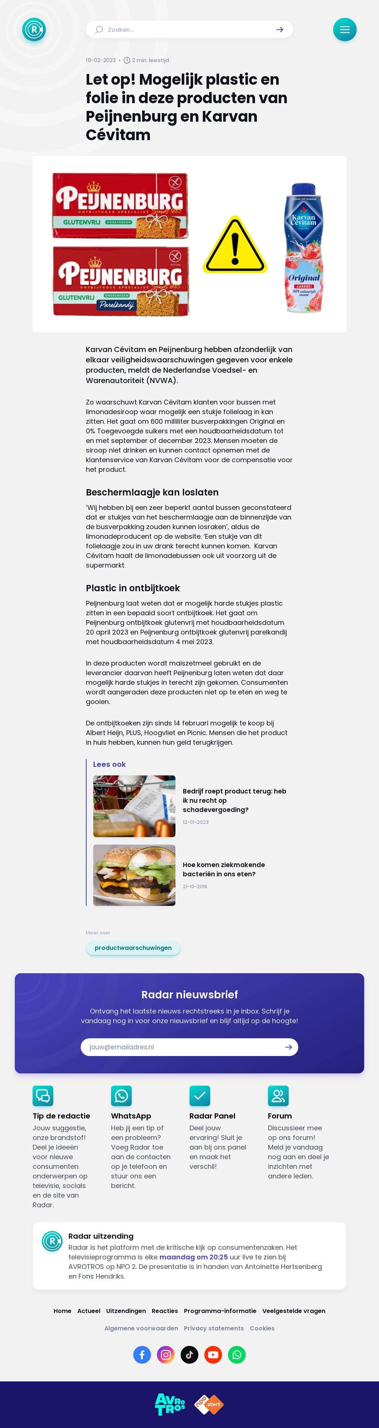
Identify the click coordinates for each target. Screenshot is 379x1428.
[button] (279, 29)
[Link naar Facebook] (142, 1355)
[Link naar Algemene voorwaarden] (141, 1328)
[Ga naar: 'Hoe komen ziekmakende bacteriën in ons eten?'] (193, 875)
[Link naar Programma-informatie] (220, 1311)
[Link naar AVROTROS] (170, 1404)
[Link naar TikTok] (189, 1355)
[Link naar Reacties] (165, 1311)
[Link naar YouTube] (213, 1355)
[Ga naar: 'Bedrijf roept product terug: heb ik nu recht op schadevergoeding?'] (193, 806)
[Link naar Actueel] (88, 1311)
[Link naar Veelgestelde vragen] (293, 1311)
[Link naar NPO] (209, 1404)
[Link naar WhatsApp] (237, 1355)
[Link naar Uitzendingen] (126, 1311)
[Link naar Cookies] (262, 1328)
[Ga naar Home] (34, 29)
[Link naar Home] (62, 1311)
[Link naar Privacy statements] (214, 1328)
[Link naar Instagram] (166, 1355)
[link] (133, 948)
